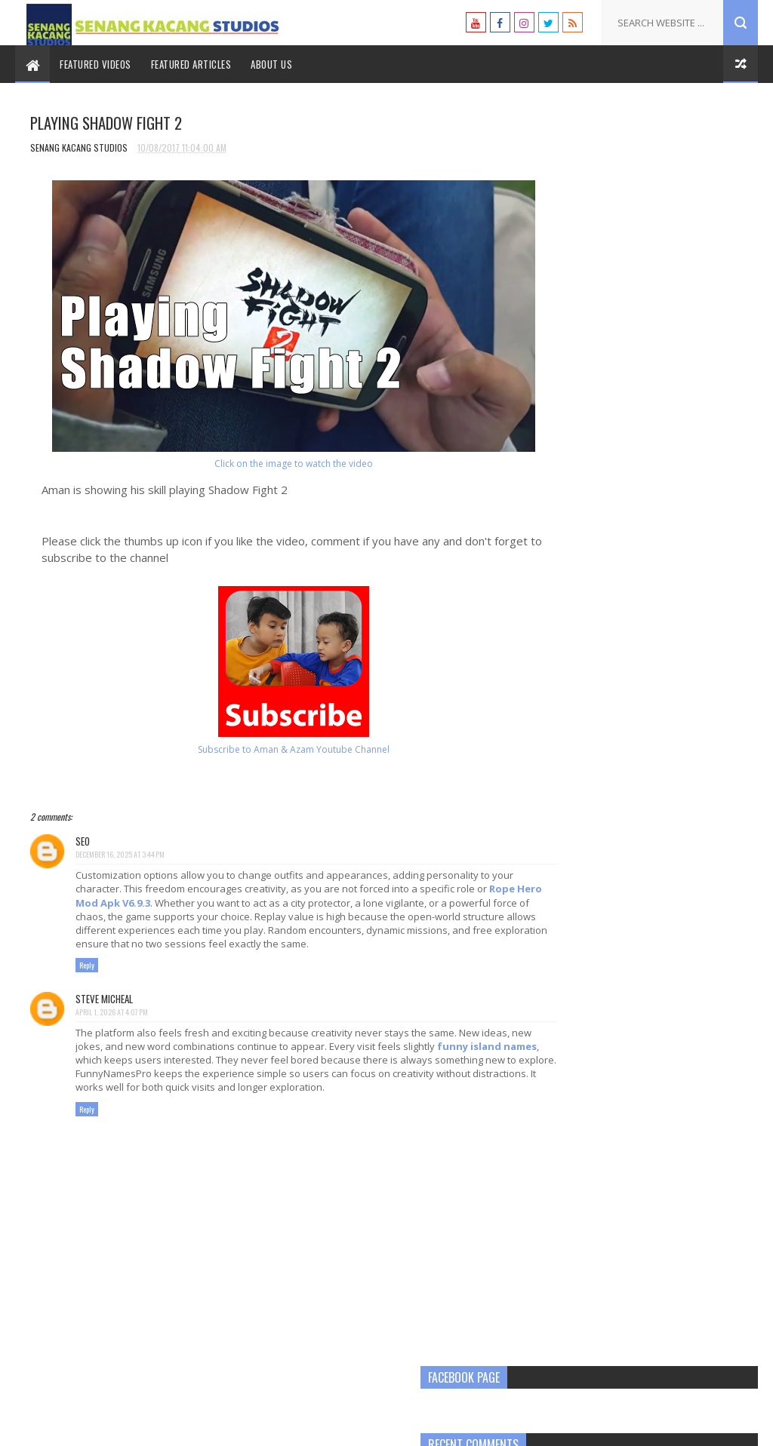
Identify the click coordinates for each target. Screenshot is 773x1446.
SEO (82, 842)
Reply (86, 981)
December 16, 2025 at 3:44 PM (120, 855)
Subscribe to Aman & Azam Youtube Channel (268, 750)
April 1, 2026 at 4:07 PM (111, 1027)
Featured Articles (191, 64)
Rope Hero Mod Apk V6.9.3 (152, 904)
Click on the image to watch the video (268, 465)
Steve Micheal (104, 1013)
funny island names (125, 1075)
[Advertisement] (646, 320)
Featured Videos (95, 64)
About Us (271, 64)
